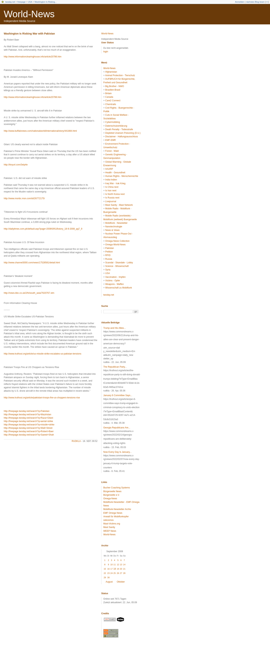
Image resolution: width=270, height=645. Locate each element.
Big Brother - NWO (114, 86)
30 (108, 577)
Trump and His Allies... (114, 328)
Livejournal (110, 201)
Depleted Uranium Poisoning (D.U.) (122, 133)
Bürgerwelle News (112, 491)
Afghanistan (111, 72)
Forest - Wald (112, 151)
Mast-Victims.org (111, 523)
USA (30, 2)
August (109, 581)
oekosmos (108, 520)
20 (121, 569)
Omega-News (110, 498)
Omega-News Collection (117, 241)
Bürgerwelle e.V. (111, 495)
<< (267, 2)
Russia (108, 259)
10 (111, 564)
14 (124, 564)
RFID (107, 255)
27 (121, 573)
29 (105, 577)
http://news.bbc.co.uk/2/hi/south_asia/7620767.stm (29, 293)
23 (108, 573)
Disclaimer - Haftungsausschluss (121, 136)
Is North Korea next (114, 194)
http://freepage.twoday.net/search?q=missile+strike (29, 424)
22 (105, 573)
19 (118, 569)
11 (114, 564)
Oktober (121, 581)
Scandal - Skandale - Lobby (119, 262)
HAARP (109, 169)
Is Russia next (112, 197)
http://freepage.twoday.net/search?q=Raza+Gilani (28, 418)
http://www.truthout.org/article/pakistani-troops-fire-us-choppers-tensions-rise (42, 397)
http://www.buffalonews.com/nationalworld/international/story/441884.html (40, 131)
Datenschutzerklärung (116, 126)
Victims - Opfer (112, 280)
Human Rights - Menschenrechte (121, 176)
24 (111, 573)
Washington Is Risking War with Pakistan (29, 33)
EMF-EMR (110, 140)
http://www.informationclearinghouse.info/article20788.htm (33, 97)
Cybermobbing (112, 122)
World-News (29, 14)
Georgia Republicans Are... (116, 427)
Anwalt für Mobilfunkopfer (116, 516)
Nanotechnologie (113, 226)
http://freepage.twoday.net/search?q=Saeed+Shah (29, 434)
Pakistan (109, 248)
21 (124, 569)
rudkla (76, 441)
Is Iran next (110, 190)
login (105, 51)
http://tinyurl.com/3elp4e (16, 164)
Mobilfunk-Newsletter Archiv (117, 509)
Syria (107, 269)
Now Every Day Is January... (117, 452)
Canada (109, 97)
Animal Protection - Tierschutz (120, 75)
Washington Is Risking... (45, 2)
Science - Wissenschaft (117, 266)
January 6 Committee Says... (117, 395)
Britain (108, 93)
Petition (109, 251)
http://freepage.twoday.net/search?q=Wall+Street (28, 428)
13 (121, 564)
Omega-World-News (115, 244)
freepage (21, 2)
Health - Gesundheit (115, 172)
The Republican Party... (115, 367)
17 (111, 569)
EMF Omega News (112, 513)
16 (108, 569)
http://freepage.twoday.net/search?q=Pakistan (27, 411)
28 (124, 573)
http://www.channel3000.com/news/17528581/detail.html (32, 262)
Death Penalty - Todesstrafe (119, 129)
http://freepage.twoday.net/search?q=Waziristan (27, 414)
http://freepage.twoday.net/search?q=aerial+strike (28, 421)
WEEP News (109, 531)
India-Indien (111, 179)
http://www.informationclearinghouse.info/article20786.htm (33, 56)
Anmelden (239, 2)
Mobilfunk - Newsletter (116, 223)
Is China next (111, 187)
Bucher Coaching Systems (116, 487)
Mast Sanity (109, 527)
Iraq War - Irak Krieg (115, 183)
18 (114, 569)
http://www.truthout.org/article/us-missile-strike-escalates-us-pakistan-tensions (42, 353)
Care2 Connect (112, 100)
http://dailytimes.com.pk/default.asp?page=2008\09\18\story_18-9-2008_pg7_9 (43, 229)
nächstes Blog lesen (255, 2)
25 (114, 573)
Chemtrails (110, 104)
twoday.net (10, 2)
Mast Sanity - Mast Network (119, 205)
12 (118, 564)
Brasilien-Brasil (112, 90)
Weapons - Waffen (114, 284)
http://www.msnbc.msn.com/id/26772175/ (24, 198)
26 (118, 573)
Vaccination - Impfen (115, 277)
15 (105, 569)
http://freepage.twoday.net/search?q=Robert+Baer (29, 431)
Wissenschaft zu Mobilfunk (118, 287)
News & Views (112, 230)
